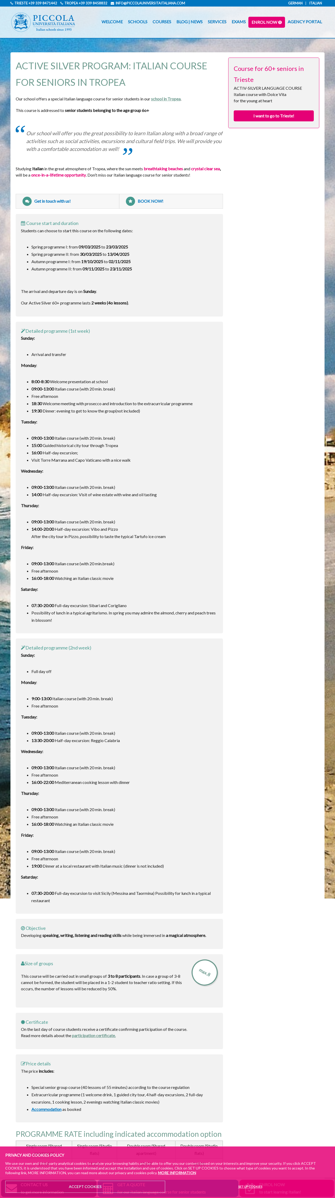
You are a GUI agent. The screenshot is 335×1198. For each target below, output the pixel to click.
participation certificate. (94, 1035)
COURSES (162, 21)
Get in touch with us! (47, 201)
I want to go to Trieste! (273, 115)
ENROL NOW (264, 22)
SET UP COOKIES (250, 1187)
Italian (315, 3)
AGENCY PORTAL (305, 21)
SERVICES (217, 21)
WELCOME (112, 21)
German (295, 3)
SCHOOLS (137, 21)
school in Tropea (166, 98)
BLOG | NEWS (189, 21)
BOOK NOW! (144, 201)
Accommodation (46, 1109)
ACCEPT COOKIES (85, 1186)
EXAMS (239, 21)
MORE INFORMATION (177, 1173)
